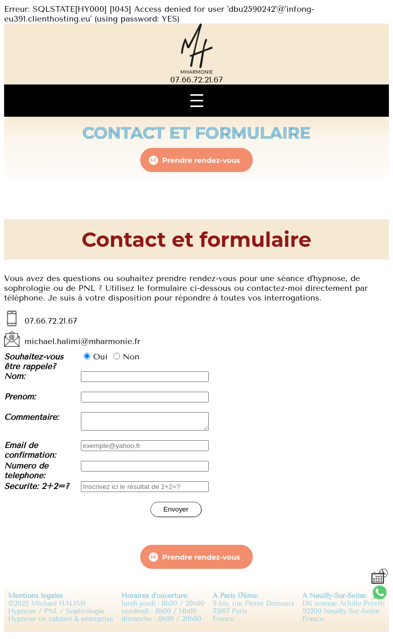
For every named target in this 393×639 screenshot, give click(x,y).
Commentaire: (31, 417)
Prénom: (20, 396)
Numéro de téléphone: (26, 473)
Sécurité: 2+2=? (36, 489)
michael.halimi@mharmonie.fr (82, 341)
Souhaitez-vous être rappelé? (33, 361)
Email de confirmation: (30, 453)
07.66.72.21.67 (196, 79)
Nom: (14, 376)
